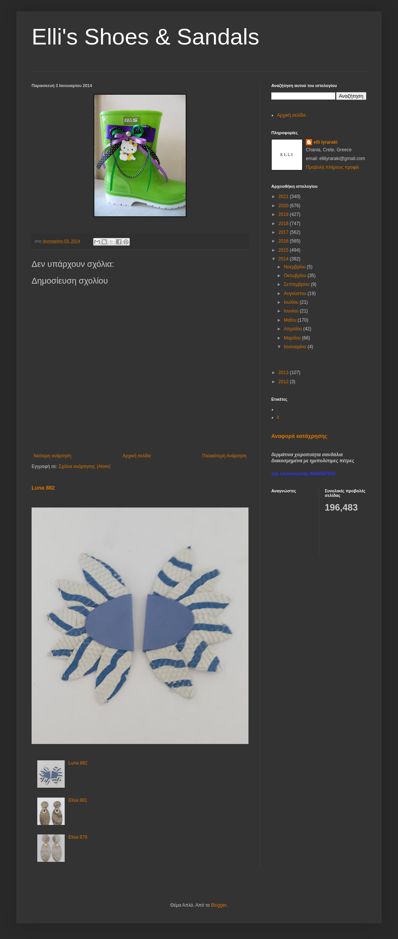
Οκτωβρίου (295, 275)
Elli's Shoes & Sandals (145, 36)
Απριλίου (293, 329)
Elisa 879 (77, 837)
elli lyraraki (326, 142)
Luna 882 (43, 488)
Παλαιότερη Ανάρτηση (224, 455)
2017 (284, 232)
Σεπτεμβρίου (297, 284)
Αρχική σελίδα (137, 455)
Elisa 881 (77, 800)
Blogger (218, 905)
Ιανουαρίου (296, 346)
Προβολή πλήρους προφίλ (332, 167)
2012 (284, 381)
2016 (284, 241)
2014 (284, 259)
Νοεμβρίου (295, 267)
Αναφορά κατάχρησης (299, 436)
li (278, 417)
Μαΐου (291, 320)
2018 (284, 223)
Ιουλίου (292, 302)
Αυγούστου (295, 293)
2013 (284, 372)
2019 (284, 214)
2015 (284, 250)
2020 (284, 205)
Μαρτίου (293, 338)
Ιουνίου (292, 311)
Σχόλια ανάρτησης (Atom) (84, 466)
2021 (284, 196)
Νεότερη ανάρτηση (52, 455)
